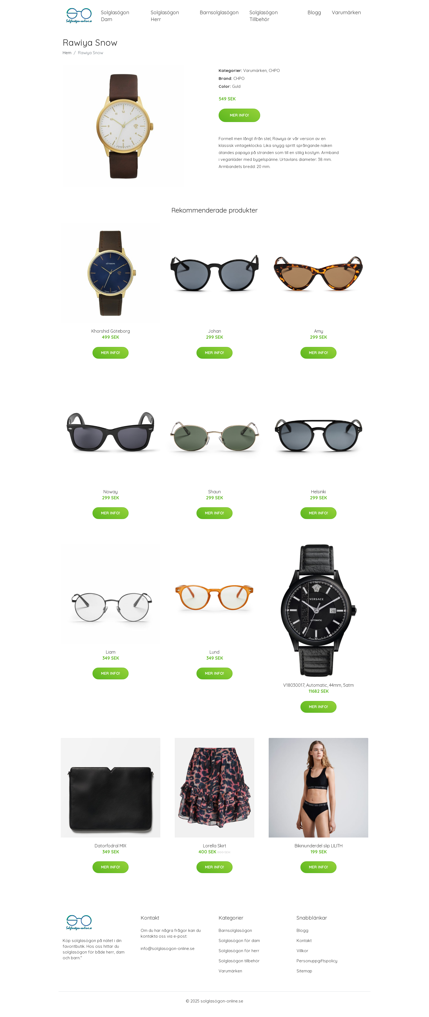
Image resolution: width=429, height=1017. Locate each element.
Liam (110, 658)
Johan (214, 337)
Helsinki (318, 498)
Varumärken (346, 16)
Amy (318, 337)
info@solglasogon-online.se (168, 955)
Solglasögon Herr (165, 19)
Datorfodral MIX (110, 852)
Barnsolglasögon (219, 16)
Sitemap (304, 977)
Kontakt (304, 947)
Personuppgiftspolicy (317, 967)
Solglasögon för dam (239, 947)
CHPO (274, 77)
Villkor (302, 957)
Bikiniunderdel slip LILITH (319, 852)
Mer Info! (239, 121)
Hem (67, 59)
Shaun (214, 498)
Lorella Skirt (214, 852)
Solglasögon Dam (115, 19)
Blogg (314, 16)
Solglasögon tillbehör (239, 967)
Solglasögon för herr (239, 957)
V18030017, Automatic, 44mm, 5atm (318, 691)
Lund (214, 658)
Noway (110, 498)
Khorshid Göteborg (110, 337)
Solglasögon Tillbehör (264, 19)
